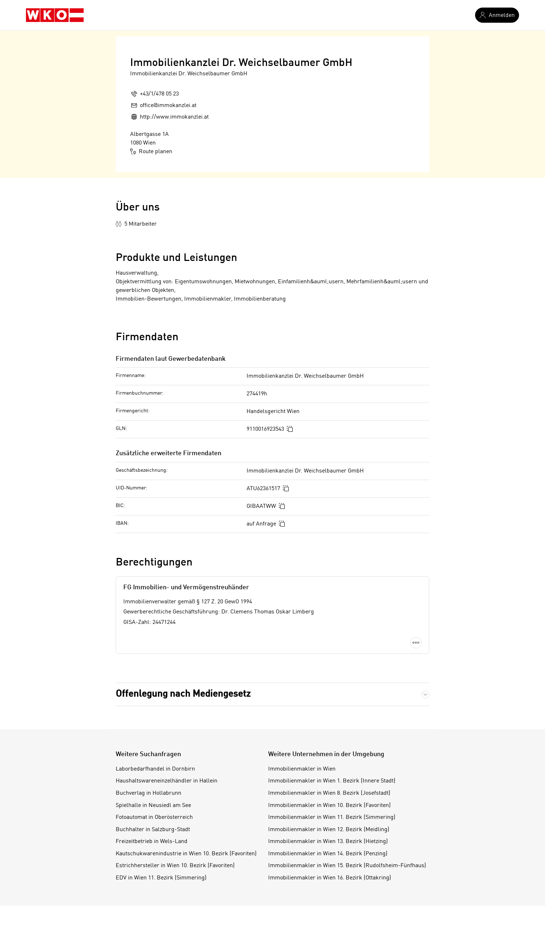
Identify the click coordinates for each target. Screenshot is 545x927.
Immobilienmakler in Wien (302, 769)
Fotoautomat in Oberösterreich (154, 817)
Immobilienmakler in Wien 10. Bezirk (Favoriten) (329, 805)
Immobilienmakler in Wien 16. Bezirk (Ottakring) (329, 878)
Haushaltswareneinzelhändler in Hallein (166, 781)
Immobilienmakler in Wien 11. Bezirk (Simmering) (331, 817)
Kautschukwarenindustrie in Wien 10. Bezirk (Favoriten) (186, 854)
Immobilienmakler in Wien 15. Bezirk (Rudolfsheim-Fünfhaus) (347, 866)
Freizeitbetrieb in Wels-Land (151, 841)
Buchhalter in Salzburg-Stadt (153, 830)
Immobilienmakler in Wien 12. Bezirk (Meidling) (328, 830)
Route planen (151, 151)
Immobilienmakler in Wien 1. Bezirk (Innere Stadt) (331, 781)
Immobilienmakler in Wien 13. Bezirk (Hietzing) (328, 841)
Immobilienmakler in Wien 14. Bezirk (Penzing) (327, 854)
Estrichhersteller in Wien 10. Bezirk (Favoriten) (175, 866)
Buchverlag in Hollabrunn (148, 793)
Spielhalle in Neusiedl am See (153, 805)
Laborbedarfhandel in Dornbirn (155, 769)
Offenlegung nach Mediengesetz (183, 694)
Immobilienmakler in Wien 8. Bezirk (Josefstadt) (329, 793)
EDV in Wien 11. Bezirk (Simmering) (161, 878)
